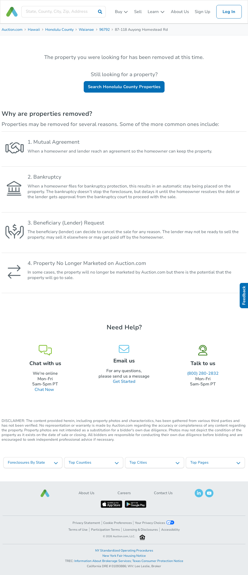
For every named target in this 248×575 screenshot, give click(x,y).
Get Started (124, 381)
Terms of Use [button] (78, 530)
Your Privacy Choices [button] (154, 522)
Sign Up (202, 12)
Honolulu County (59, 29)
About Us (180, 12)
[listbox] (121, 11)
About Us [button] (86, 493)
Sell (138, 12)
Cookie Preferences (117, 523)
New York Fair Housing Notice (124, 556)
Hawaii (34, 29)
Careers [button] (124, 493)
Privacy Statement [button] (86, 523)
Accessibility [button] (170, 530)
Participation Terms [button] (105, 530)
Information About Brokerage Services (102, 561)
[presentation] (63, 11)
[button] (45, 493)
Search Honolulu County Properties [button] (124, 87)
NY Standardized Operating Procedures (124, 550)
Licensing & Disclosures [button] (140, 530)
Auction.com (12, 29)
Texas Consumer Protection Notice (157, 561)
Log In (229, 12)
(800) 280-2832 (203, 373)
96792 (104, 29)
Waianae (86, 29)
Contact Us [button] (163, 493)
